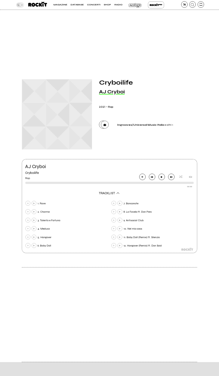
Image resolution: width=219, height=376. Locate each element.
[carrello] (184, 4)
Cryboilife (32, 173)
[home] (37, 5)
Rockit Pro (156, 4)
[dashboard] (201, 4)
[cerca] (192, 4)
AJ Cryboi (112, 92)
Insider (135, 5)
